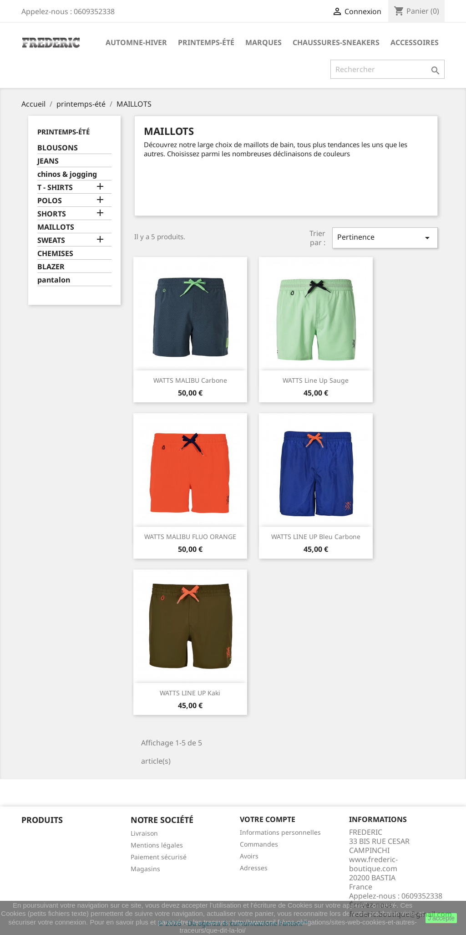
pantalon (53, 280)
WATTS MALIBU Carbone (190, 380)
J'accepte (441, 918)
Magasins (145, 868)
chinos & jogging (67, 174)
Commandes (259, 844)
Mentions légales (157, 845)
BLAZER (51, 267)
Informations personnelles (280, 832)
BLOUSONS (57, 148)
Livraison (144, 833)
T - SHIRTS (55, 187)
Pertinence (385, 237)
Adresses (254, 867)
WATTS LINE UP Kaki (190, 692)
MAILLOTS (55, 227)
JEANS (48, 161)
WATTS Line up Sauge (316, 380)
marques (263, 42)
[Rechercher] (387, 69)
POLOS (49, 200)
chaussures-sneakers (336, 42)
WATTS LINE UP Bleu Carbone (315, 536)
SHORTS (51, 214)
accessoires (414, 42)
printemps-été (206, 42)
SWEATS (51, 240)
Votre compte (267, 819)
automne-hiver (136, 42)
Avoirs (249, 856)
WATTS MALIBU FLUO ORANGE (190, 536)
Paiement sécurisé (159, 857)
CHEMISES (55, 253)
